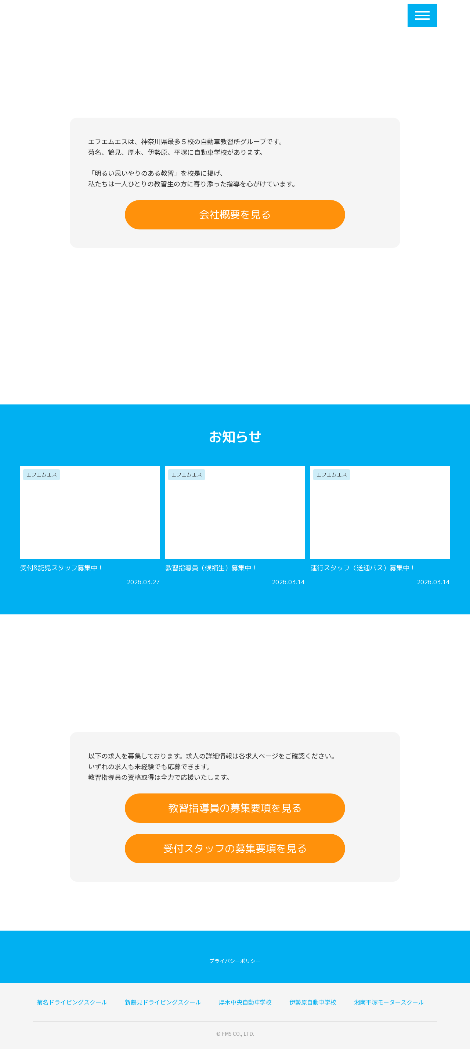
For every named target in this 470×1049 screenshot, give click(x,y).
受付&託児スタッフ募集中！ (62, 567)
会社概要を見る (235, 214)
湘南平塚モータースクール (389, 1002)
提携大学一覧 (237, 15)
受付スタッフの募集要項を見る (235, 848)
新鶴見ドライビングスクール (163, 1002)
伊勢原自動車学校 (312, 1002)
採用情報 (277, 15)
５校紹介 (197, 15)
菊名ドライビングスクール (72, 1002)
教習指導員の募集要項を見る (235, 808)
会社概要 (162, 15)
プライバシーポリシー (235, 960)
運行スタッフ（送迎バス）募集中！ (363, 567)
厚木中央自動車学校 (245, 1002)
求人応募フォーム (323, 15)
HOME (131, 15)
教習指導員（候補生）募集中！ (211, 567)
